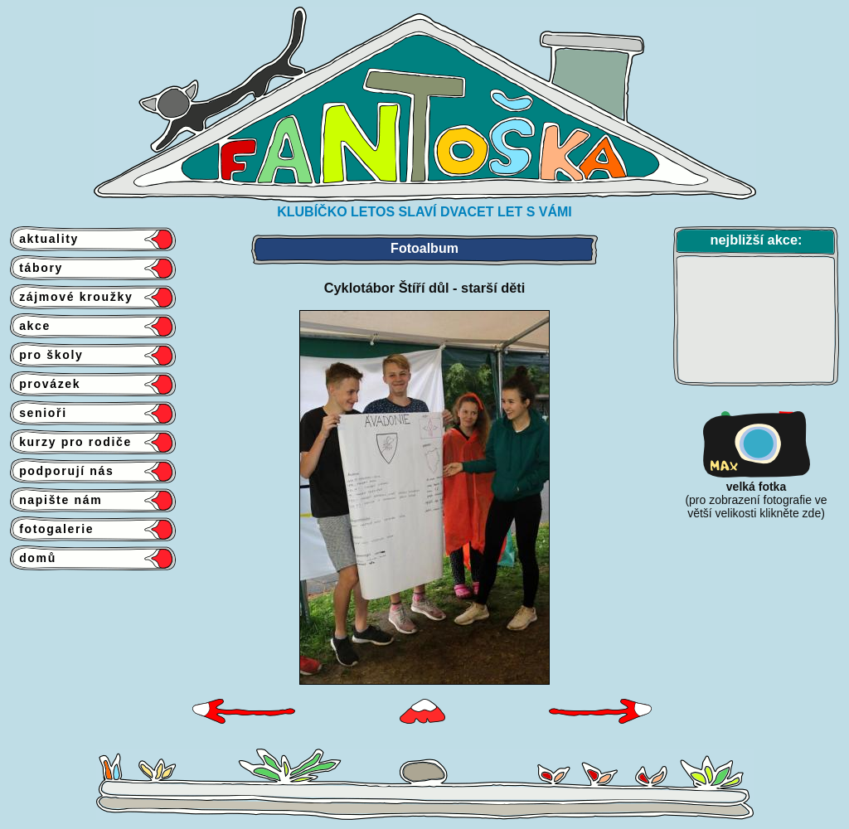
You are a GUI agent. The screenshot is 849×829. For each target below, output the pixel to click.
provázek (45, 383)
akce (30, 325)
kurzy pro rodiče (71, 441)
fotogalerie (52, 529)
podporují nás (62, 471)
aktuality (44, 238)
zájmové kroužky (71, 296)
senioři (38, 412)
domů (33, 558)
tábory (36, 267)
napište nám (56, 500)
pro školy (47, 354)
